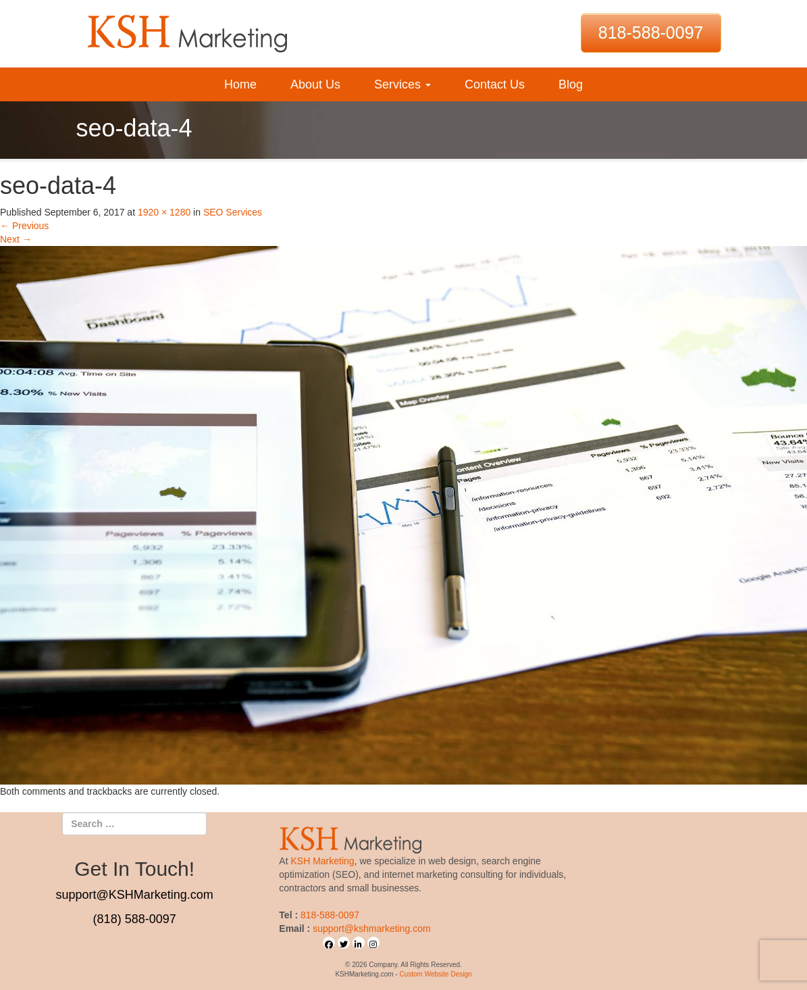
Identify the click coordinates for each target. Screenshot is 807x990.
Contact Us (495, 84)
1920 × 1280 (164, 212)
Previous (24, 225)
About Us (315, 84)
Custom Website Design (435, 974)
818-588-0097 (651, 32)
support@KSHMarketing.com (134, 894)
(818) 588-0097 (134, 919)
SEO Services (232, 212)
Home (240, 84)
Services (402, 84)
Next (16, 239)
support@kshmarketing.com (372, 928)
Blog (570, 84)
